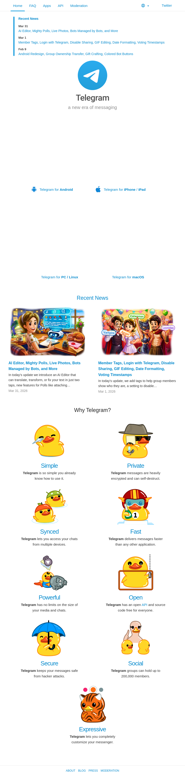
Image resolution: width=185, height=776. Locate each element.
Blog (82, 770)
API (60, 6)
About (70, 770)
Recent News (28, 19)
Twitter (164, 5)
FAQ (32, 6)
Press (93, 770)
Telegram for (52, 159)
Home (17, 6)
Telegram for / (121, 159)
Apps (47, 6)
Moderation (78, 6)
